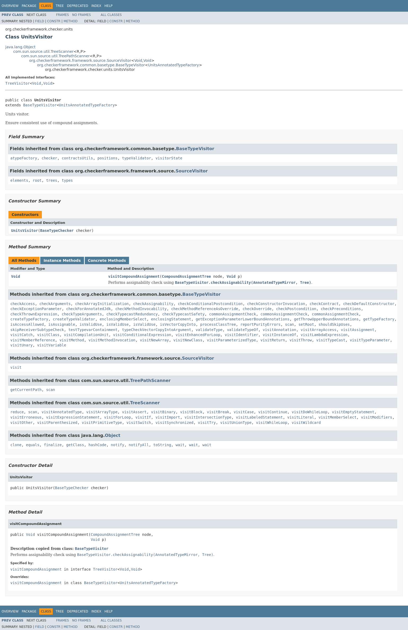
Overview (10, 6)
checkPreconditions (341, 309)
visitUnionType (235, 422)
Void (138, 60)
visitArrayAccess (318, 330)
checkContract (324, 304)
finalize (52, 445)
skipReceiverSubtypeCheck (37, 330)
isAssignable (61, 324)
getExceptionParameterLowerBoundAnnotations (243, 319)
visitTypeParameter (370, 340)
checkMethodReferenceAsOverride (204, 309)
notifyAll (139, 445)
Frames (62, 15)
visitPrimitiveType (102, 422)
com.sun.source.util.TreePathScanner (55, 56)
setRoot (306, 324)
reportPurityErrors (260, 324)
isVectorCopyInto (178, 324)
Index (96, 6)
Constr (53, 21)
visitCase (244, 412)
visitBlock (191, 412)
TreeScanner (145, 402)
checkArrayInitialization (101, 304)
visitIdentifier (241, 335)
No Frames (81, 15)
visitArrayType (102, 412)
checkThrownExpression (33, 314)
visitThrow (301, 340)
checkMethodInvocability (141, 309)
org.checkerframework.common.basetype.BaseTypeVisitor (91, 65)
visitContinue (272, 412)
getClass (75, 445)
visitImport (168, 417)
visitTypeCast (330, 340)
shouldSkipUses (334, 324)
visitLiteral (300, 417)
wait (180, 445)
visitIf (143, 417)
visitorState (169, 158)
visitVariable (51, 345)
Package (29, 6)
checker (49, 158)
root (37, 180)
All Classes (111, 15)
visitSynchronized (174, 422)
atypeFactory (23, 158)
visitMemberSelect (337, 417)
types (67, 180)
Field (39, 21)
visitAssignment (357, 330)
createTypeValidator (74, 319)
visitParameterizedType (231, 340)
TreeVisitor (17, 83)
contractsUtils (77, 158)
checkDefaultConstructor (368, 304)
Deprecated (77, 6)
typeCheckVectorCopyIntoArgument (156, 330)
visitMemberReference (32, 340)
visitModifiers (376, 417)
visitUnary (21, 345)
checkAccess (22, 304)
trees (51, 180)
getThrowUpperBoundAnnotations (326, 319)
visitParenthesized (57, 422)
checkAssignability (153, 304)
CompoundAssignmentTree (186, 276)
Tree (60, 6)
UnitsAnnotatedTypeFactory (173, 65)
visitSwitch (138, 422)
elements (19, 180)
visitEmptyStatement (353, 412)
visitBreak (218, 412)
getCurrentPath (26, 390)
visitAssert (134, 412)
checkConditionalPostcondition (210, 304)
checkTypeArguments (82, 314)
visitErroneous (26, 417)
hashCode (97, 445)
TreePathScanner (150, 380)
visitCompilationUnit (86, 335)
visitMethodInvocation (111, 340)
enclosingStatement (171, 319)
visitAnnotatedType (62, 412)
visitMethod (71, 340)
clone (15, 445)
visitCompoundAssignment (134, 276)
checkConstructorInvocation (276, 304)
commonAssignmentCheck (232, 314)
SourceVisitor (192, 170)
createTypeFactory (29, 319)
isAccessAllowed (27, 324)
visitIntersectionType (208, 417)
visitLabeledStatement (259, 417)
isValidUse (90, 324)
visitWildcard (306, 422)
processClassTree (218, 324)
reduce (17, 412)
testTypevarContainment (92, 330)
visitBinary (163, 412)
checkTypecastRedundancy (132, 314)
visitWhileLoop (271, 422)
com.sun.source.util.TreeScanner (43, 51)
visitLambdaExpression (324, 335)
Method (71, 21)
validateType (209, 330)
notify (117, 445)
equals (32, 445)
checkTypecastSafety (183, 314)
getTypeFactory (378, 319)
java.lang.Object (20, 47)
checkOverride (257, 309)
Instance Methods (62, 260)
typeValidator (136, 158)
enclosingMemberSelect (123, 319)
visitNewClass (187, 340)
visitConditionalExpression (142, 335)
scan (289, 324)
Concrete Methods (107, 260)
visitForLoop (117, 417)
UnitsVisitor (24, 230)
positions (107, 158)
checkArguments (55, 304)
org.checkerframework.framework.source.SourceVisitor (80, 60)
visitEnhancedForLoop (198, 335)
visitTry (207, 422)
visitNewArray (154, 340)
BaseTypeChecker (57, 230)
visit (15, 367)
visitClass (48, 335)
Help (108, 6)
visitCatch (21, 335)
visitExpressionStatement (73, 417)
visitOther (21, 422)
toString (162, 445)
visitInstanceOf (279, 335)
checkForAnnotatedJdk (88, 309)
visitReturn (272, 340)
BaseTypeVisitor (39, 105)
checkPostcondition (296, 309)
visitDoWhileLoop (309, 412)
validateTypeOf (242, 330)
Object (113, 435)
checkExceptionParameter (36, 309)
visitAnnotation (279, 330)
